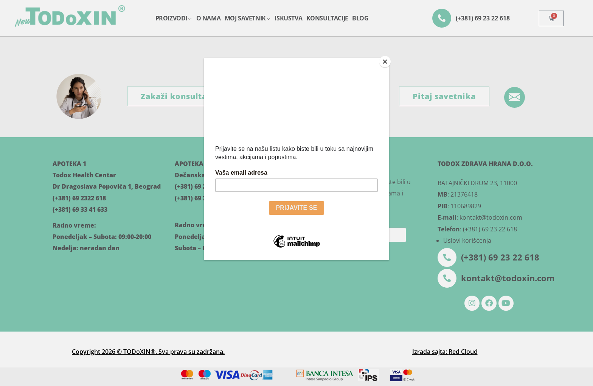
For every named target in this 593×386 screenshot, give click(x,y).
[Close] (387, 59)
